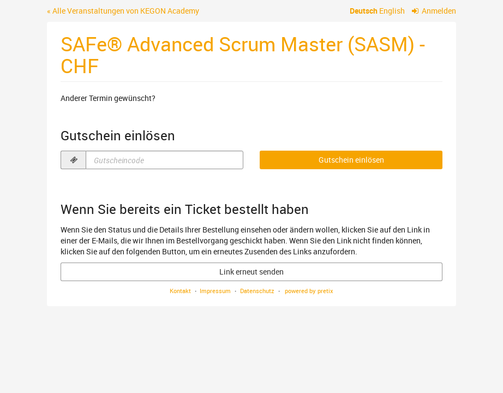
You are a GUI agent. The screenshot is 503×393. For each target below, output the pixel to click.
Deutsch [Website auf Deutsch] (364, 10)
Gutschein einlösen (351, 159)
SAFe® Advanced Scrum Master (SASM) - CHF (243, 54)
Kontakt (180, 291)
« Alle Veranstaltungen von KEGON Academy (123, 10)
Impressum (215, 291)
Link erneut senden (251, 271)
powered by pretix (309, 291)
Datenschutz (257, 291)
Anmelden (434, 10)
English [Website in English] (392, 10)
